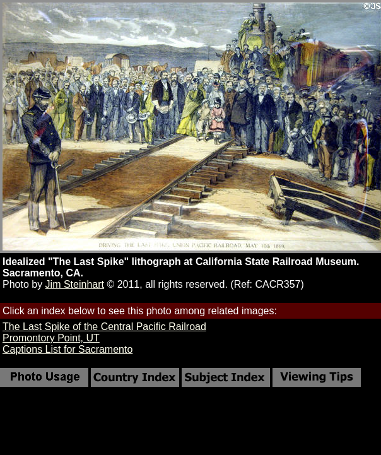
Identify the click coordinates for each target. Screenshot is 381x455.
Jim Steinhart (74, 284)
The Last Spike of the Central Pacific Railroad (104, 326)
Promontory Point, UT (51, 338)
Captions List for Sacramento (67, 349)
